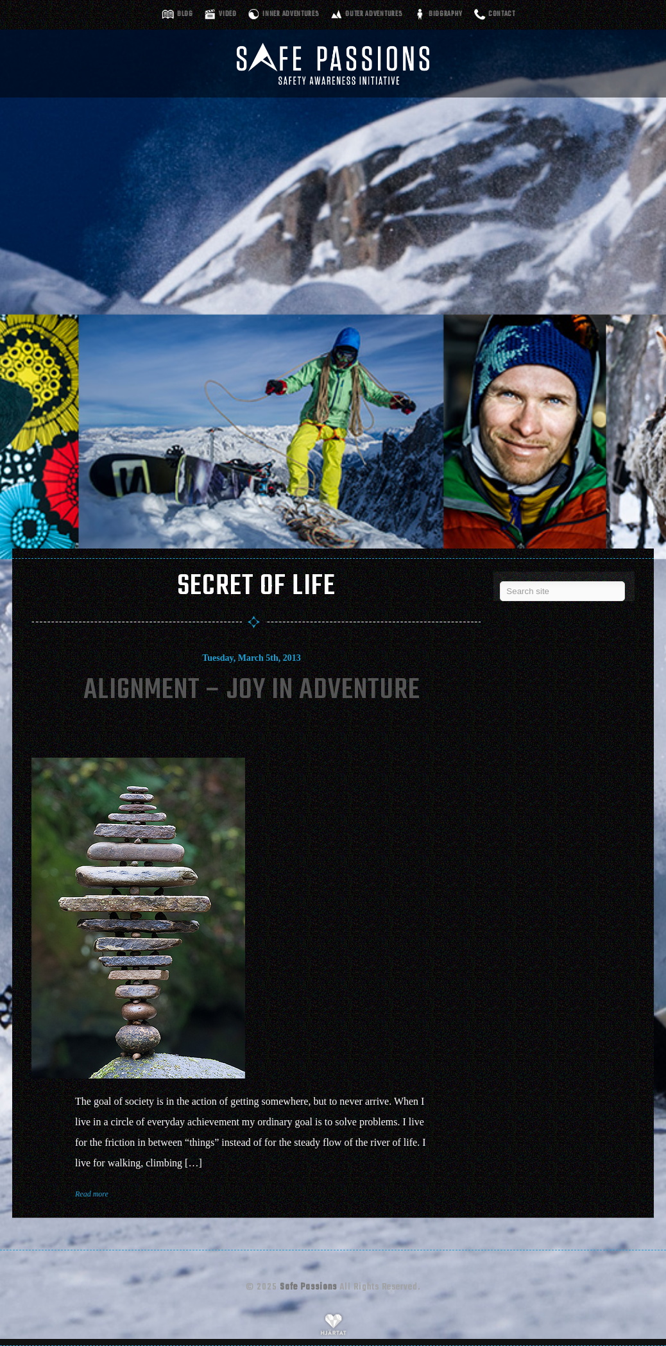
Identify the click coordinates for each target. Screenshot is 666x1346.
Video (228, 14)
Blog (185, 14)
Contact (501, 14)
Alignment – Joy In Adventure (251, 691)
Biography (445, 14)
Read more (91, 1193)
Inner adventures (290, 14)
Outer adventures (373, 14)
